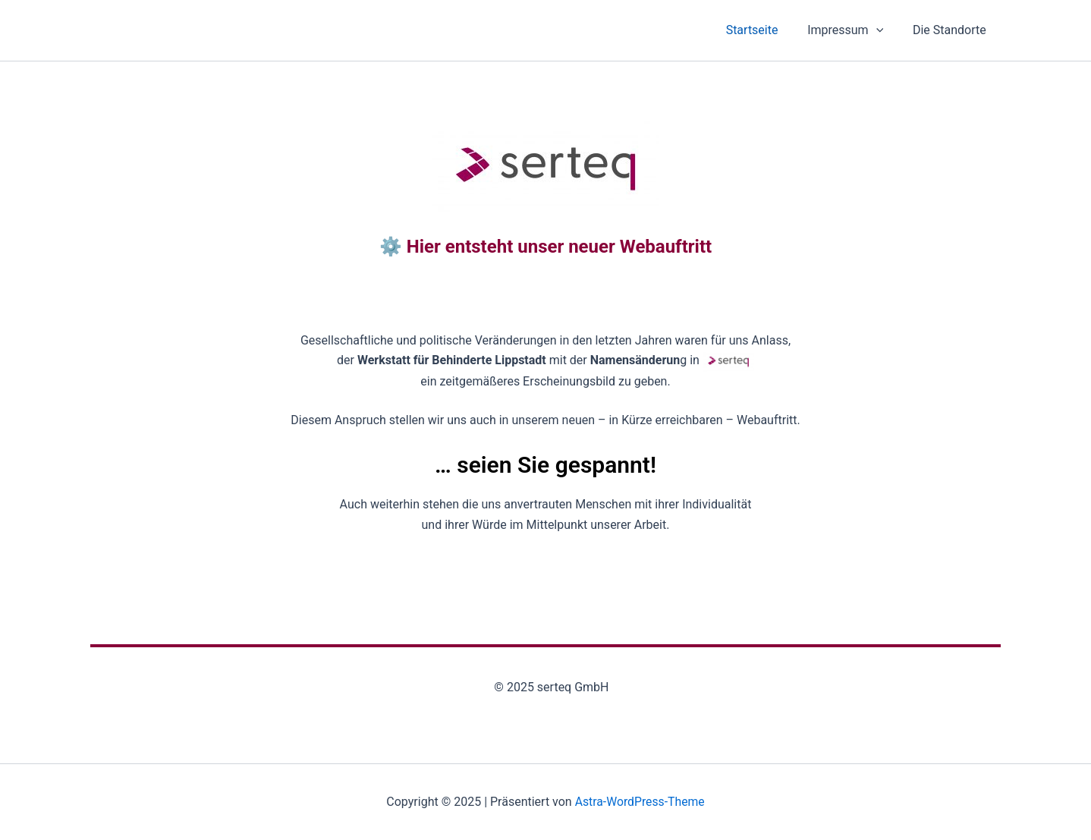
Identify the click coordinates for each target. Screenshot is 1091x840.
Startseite (764, 30)
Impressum (853, 30)
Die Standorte (952, 30)
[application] (883, 30)
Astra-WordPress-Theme (640, 801)
